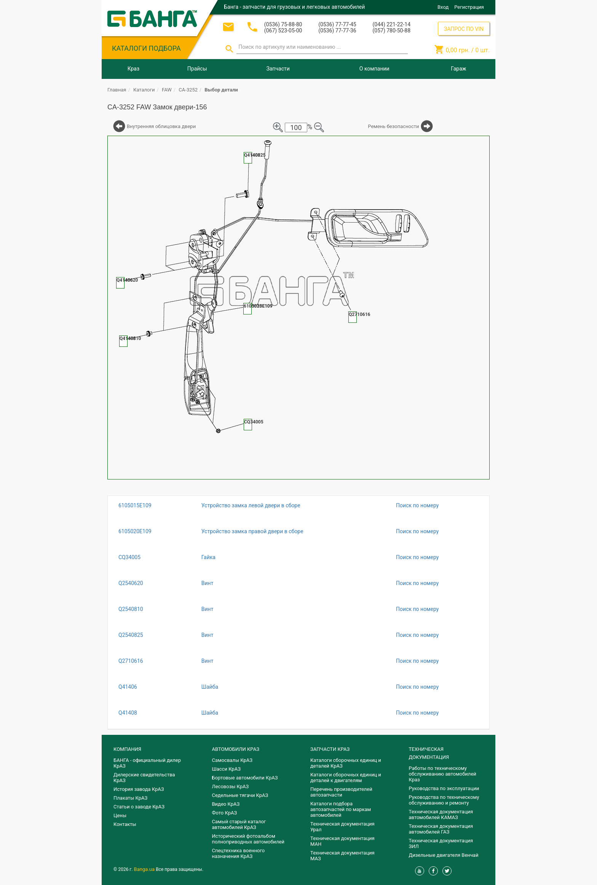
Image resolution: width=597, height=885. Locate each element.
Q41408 (127, 713)
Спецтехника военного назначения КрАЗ (238, 853)
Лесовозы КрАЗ (230, 786)
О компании (374, 69)
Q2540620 (130, 583)
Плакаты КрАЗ (130, 798)
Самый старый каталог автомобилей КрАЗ (239, 824)
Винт (207, 583)
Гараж (458, 69)
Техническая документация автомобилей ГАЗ (441, 829)
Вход (443, 7)
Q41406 (127, 687)
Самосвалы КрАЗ (232, 760)
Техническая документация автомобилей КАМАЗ (441, 814)
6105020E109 (135, 531)
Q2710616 (130, 661)
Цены (119, 815)
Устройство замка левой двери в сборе (250, 505)
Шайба (209, 687)
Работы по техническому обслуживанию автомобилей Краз (442, 773)
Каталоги (144, 90)
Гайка (208, 557)
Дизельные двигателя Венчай (444, 855)
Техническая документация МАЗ (342, 855)
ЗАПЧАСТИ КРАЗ (330, 749)
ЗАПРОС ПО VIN (464, 29)
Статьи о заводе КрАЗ (138, 807)
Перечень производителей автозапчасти (341, 792)
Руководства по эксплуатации (444, 788)
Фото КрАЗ (224, 813)
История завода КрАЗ (138, 789)
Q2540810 (130, 609)
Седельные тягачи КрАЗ (240, 795)
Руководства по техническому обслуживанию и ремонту (444, 800)
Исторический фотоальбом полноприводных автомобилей (248, 839)
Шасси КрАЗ (226, 769)
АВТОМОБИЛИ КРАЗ (235, 749)
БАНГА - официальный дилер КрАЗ (147, 763)
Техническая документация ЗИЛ (441, 843)
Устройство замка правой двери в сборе (252, 531)
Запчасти (277, 69)
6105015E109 (135, 505)
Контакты (124, 824)
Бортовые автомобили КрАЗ (245, 778)
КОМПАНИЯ (127, 749)
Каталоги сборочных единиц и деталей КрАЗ (345, 763)
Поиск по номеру (417, 505)
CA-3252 (188, 90)
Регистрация (469, 7)
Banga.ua (145, 869)
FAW (167, 90)
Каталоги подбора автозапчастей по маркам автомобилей (340, 809)
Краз (133, 69)
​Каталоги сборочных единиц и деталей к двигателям (345, 777)
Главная (116, 90)
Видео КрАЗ (226, 804)
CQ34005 (129, 557)
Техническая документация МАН (342, 841)
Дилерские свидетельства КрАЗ (144, 777)
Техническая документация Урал (342, 826)
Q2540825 (130, 635)
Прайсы (197, 69)
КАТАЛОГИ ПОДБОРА (146, 48)
